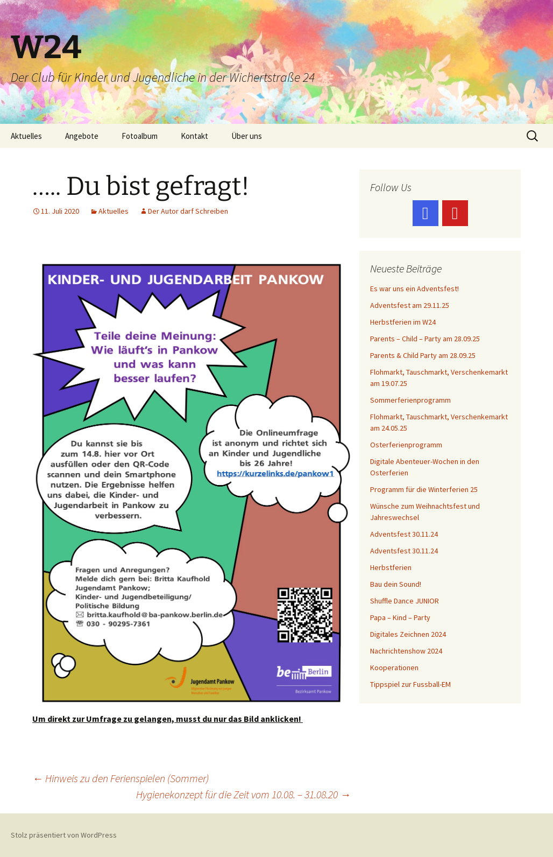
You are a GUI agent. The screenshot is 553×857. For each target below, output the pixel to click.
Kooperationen (394, 667)
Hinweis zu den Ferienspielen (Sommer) (120, 778)
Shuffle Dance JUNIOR (404, 601)
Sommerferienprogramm (410, 400)
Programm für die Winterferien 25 (424, 489)
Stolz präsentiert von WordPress (64, 835)
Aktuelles (26, 136)
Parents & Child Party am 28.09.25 (423, 355)
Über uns (246, 136)
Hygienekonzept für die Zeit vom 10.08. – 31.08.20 (243, 794)
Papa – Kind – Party (400, 617)
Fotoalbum (140, 136)
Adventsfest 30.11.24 (404, 534)
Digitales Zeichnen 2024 (408, 634)
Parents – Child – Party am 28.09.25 (425, 338)
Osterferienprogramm (406, 444)
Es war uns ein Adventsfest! (414, 288)
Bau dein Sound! (395, 584)
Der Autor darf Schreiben (188, 211)
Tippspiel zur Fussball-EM (410, 684)
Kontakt (194, 136)
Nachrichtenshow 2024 (406, 651)
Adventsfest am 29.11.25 (409, 305)
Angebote (81, 136)
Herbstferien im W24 (403, 322)
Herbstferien (391, 567)
